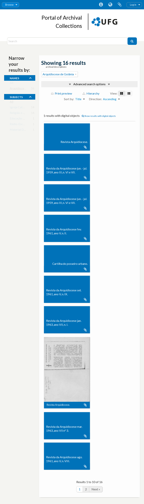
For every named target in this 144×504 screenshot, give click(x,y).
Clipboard (119, 4)
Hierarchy (90, 93)
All (11, 83)
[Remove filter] (75, 74)
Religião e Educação (22, 113)
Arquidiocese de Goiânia (25, 89)
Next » (96, 489)
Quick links (101, 4)
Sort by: (69, 99)
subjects (16, 96)
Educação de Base (21, 119)
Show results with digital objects (99, 116)
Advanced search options (89, 84)
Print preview (61, 93)
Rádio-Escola (18, 125)
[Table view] (129, 93)
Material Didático (21, 130)
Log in (133, 4)
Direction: (95, 99)
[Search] (67, 41)
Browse (9, 4)
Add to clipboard (85, 147)
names (14, 77)
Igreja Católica (19, 108)
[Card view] (121, 93)
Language (110, 4)
